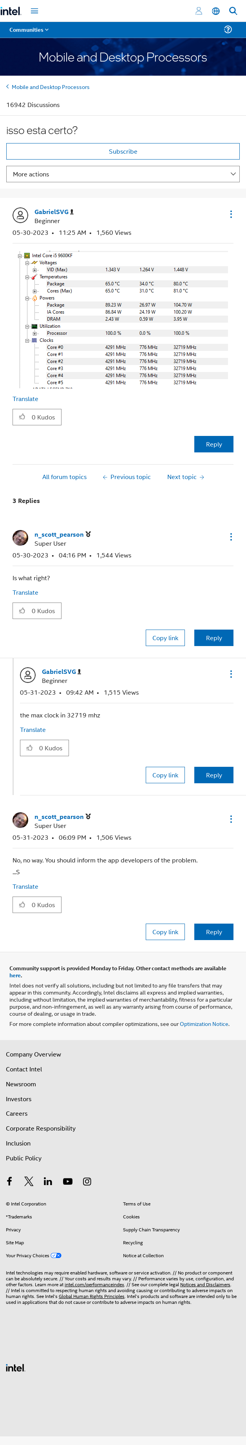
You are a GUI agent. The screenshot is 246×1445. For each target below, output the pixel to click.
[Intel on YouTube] (67, 1182)
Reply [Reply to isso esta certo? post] (214, 443)
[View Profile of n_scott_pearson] (62, 534)
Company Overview (33, 1053)
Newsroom (21, 1083)
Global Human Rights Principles (92, 1296)
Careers (16, 1113)
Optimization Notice (204, 1023)
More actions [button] (31, 173)
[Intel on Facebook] (9, 1182)
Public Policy (24, 1157)
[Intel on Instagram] (87, 1182)
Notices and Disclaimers (205, 1284)
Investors (18, 1098)
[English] (216, 11)
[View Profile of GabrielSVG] (54, 211)
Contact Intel (24, 1068)
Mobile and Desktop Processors (51, 86)
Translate (25, 398)
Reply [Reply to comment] (214, 637)
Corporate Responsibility (41, 1128)
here (15, 975)
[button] (230, 214)
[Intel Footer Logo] (15, 1366)
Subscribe (123, 151)
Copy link (165, 637)
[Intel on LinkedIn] (48, 1182)
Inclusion (18, 1142)
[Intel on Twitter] (29, 1182)
